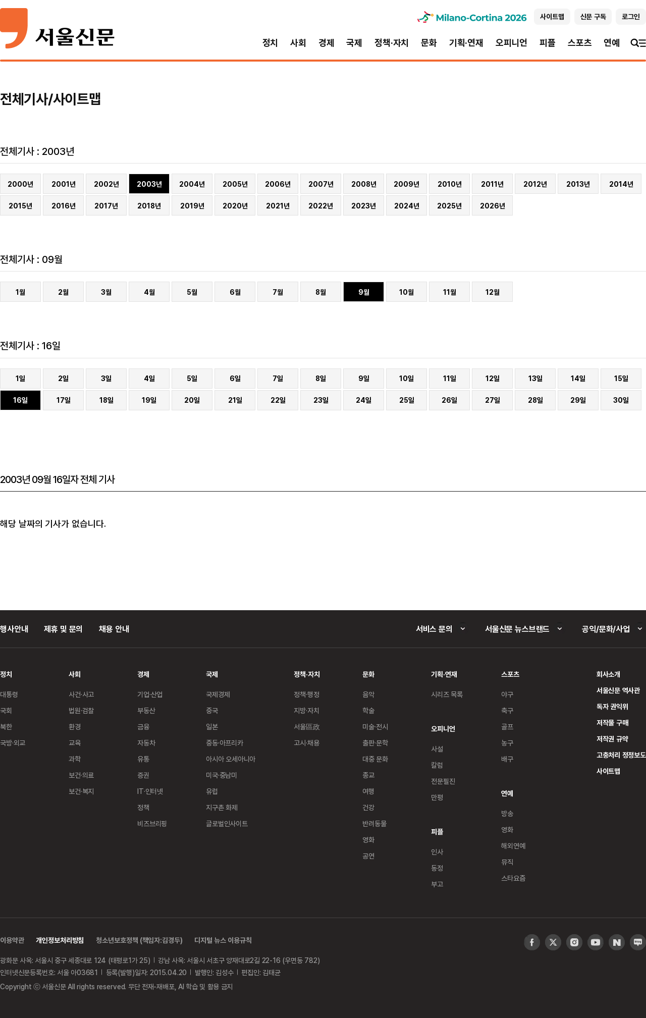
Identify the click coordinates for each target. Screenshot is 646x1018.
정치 (270, 42)
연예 (612, 42)
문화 (429, 42)
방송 (507, 813)
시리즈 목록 (447, 694)
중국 (212, 710)
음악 (368, 694)
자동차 (146, 742)
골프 (507, 726)
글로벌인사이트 (227, 823)
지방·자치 (306, 710)
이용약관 (12, 940)
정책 (143, 807)
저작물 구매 (612, 722)
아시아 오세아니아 (230, 759)
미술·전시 (375, 726)
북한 (6, 726)
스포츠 (579, 42)
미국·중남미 (221, 775)
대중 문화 (375, 759)
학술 (368, 710)
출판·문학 (375, 742)
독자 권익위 (612, 706)
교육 (75, 742)
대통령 (9, 694)
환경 (75, 726)
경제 (326, 42)
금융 (143, 726)
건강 (368, 807)
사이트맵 (608, 771)
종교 (368, 775)
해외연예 (513, 845)
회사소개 (608, 674)
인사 (437, 851)
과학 (75, 759)
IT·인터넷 (150, 791)
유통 (143, 759)
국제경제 (218, 694)
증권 (143, 775)
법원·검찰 (81, 710)
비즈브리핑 (152, 823)
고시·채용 (306, 742)
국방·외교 (12, 742)
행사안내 (14, 628)
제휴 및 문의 (63, 628)
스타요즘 (513, 878)
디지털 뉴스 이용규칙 (222, 940)
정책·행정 (306, 694)
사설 (437, 749)
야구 (507, 694)
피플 (548, 42)
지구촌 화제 (222, 807)
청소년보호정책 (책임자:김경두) (139, 940)
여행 (368, 791)
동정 (437, 868)
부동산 (146, 710)
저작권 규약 (612, 738)
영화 (368, 839)
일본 (212, 726)
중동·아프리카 (224, 742)
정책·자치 (391, 42)
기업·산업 (150, 694)
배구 (507, 759)
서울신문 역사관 (618, 690)
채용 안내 (114, 628)
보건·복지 (81, 791)
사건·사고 (81, 694)
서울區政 (306, 726)
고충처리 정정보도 (621, 755)
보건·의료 (81, 775)
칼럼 (437, 765)
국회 (6, 710)
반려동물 (374, 823)
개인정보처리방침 (60, 940)
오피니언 (511, 42)
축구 (507, 710)
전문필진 (443, 781)
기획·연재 (466, 42)
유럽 (212, 791)
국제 (354, 42)
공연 (368, 856)
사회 (298, 42)
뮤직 (507, 862)
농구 (507, 742)
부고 (437, 884)
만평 (437, 797)
